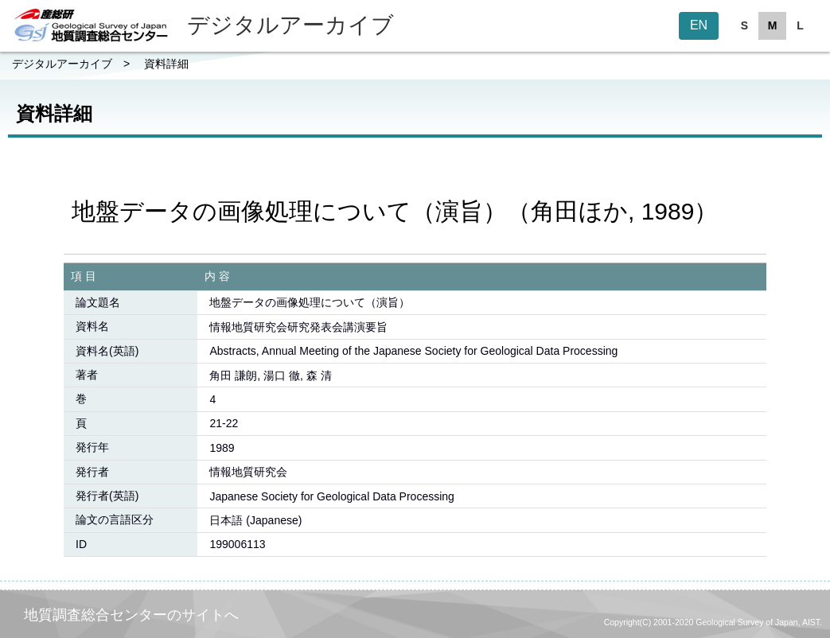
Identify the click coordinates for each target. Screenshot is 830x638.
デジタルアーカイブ (62, 63)
